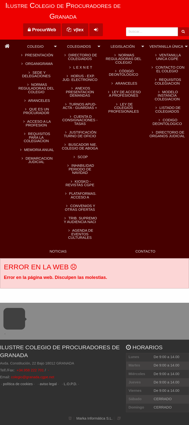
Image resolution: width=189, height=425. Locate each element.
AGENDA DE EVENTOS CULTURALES (80, 234)
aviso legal (48, 384)
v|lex (75, 29)
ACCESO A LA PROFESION (36, 123)
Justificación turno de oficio (79, 134)
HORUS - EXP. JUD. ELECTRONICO (79, 78)
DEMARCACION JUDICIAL (36, 160)
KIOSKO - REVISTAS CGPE (79, 183)
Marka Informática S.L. (94, 418)
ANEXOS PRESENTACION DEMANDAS (80, 91)
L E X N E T (80, 67)
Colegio (35, 46)
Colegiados (79, 46)
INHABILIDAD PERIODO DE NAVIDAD (80, 169)
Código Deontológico (123, 73)
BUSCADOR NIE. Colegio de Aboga (80, 146)
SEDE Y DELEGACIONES (36, 74)
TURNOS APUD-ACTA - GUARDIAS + (80, 106)
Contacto (145, 251)
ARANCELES (36, 101)
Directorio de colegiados (80, 57)
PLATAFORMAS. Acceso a (79, 195)
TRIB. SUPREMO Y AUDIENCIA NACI (80, 220)
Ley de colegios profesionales (123, 107)
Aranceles (123, 83)
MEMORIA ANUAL (36, 150)
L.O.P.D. (70, 384)
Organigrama (36, 64)
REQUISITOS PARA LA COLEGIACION (36, 137)
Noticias (57, 251)
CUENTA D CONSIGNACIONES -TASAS (79, 120)
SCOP (80, 157)
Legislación (122, 46)
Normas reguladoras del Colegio (36, 88)
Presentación (36, 55)
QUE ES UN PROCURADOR (36, 111)
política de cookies (18, 384)
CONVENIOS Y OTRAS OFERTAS (79, 208)
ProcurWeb (42, 29)
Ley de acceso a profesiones (123, 94)
